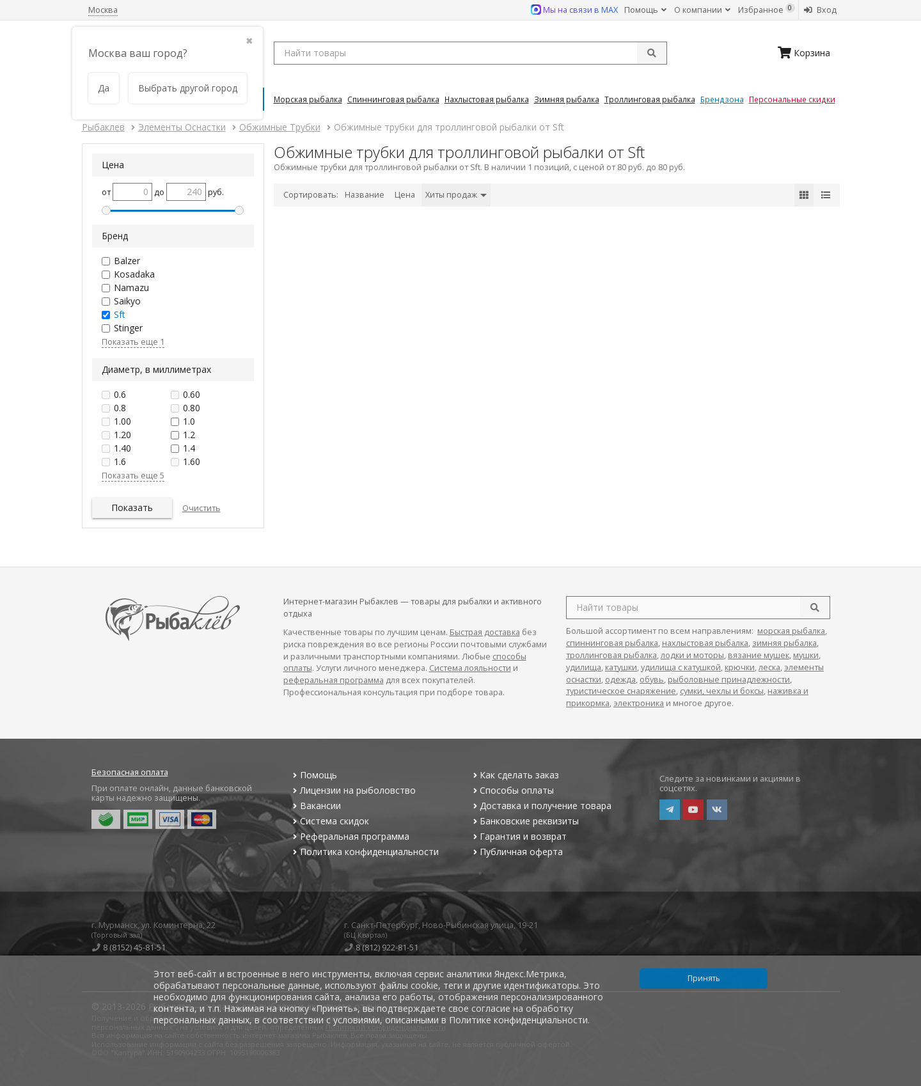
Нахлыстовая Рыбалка (487, 99)
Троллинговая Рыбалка (649, 99)
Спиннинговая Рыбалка (393, 99)
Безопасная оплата (129, 772)
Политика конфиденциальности (364, 852)
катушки (621, 667)
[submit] (651, 53)
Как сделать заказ (514, 775)
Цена (405, 194)
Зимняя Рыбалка (566, 99)
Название (364, 194)
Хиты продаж (456, 194)
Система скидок (329, 821)
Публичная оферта (516, 852)
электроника (638, 703)
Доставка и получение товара (540, 805)
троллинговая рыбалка (611, 655)
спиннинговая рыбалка (612, 643)
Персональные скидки (792, 99)
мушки (806, 655)
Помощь (645, 9)
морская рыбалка (791, 631)
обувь (652, 679)
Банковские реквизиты (524, 821)
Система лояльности (470, 668)
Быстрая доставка (485, 632)
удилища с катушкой (681, 667)
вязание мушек (758, 655)
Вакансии (315, 805)
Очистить (201, 508)
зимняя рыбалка (784, 643)
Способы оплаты (512, 790)
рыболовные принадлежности (729, 679)
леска (769, 667)
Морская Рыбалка (308, 99)
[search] (815, 607)
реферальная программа (333, 680)
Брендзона (722, 99)
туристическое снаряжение (621, 691)
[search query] (470, 53)
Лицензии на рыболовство (353, 790)
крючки (740, 667)
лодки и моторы (692, 655)
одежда (620, 679)
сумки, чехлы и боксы (722, 691)
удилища (583, 667)
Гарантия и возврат (518, 836)
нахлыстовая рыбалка (705, 643)
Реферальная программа (349, 836)
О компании (702, 9)
